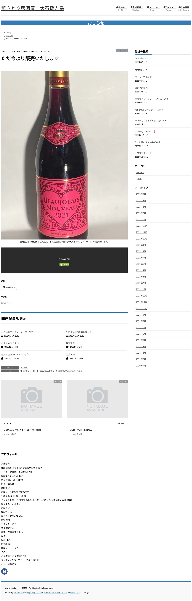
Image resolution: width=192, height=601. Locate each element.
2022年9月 (141, 244)
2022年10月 (141, 238)
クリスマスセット (143, 153)
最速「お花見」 (142, 87)
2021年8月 (141, 321)
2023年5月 (141, 194)
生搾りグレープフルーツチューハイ (151, 98)
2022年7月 (141, 257)
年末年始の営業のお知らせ (79, 331)
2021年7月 (141, 327)
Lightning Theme (34, 592)
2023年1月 (141, 219)
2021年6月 (141, 333)
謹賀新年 (70, 343)
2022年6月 (141, 263)
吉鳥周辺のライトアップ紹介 (15, 354)
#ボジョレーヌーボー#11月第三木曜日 (38, 370)
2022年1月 (141, 289)
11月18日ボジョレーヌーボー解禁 (17, 331)
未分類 (139, 178)
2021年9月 (141, 314)
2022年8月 (141, 251)
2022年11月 (141, 232)
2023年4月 (141, 200)
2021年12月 (141, 295)
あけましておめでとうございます (150, 120)
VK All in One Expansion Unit (55, 592)
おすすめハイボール (10, 343)
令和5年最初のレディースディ (149, 109)
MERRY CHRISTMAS (81, 429)
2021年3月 (141, 352)
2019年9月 (141, 365)
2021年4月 (141, 346)
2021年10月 (141, 308)
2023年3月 (141, 206)
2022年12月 (141, 225)
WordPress (18, 592)
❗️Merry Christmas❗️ (145, 131)
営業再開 (70, 354)
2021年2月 (141, 359)
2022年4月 (141, 270)
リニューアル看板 (143, 77)
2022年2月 (141, 282)
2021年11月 (141, 302)
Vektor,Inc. (74, 592)
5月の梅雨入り (142, 58)
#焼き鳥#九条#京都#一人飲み (70, 370)
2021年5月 (141, 340)
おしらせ (122, 50)
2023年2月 (141, 213)
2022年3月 (141, 276)
